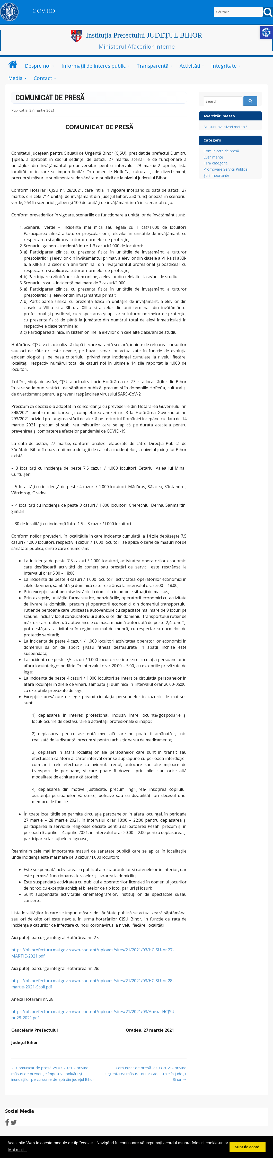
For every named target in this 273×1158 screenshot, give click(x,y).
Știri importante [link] (216, 175)
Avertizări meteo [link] (219, 115)
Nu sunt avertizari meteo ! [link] (225, 126)
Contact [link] (43, 78)
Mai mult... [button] (17, 1150)
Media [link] (15, 78)
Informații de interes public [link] (93, 65)
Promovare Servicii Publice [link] (226, 169)
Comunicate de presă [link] (221, 150)
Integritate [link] (224, 65)
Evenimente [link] (213, 157)
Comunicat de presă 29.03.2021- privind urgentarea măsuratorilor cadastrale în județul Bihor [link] (146, 1073)
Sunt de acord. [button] (247, 1147)
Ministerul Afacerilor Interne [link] (137, 46)
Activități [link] (190, 65)
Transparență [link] (153, 65)
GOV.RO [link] (43, 11)
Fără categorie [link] (216, 163)
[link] (266, 32)
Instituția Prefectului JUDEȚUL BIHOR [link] (144, 35)
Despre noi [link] (37, 65)
